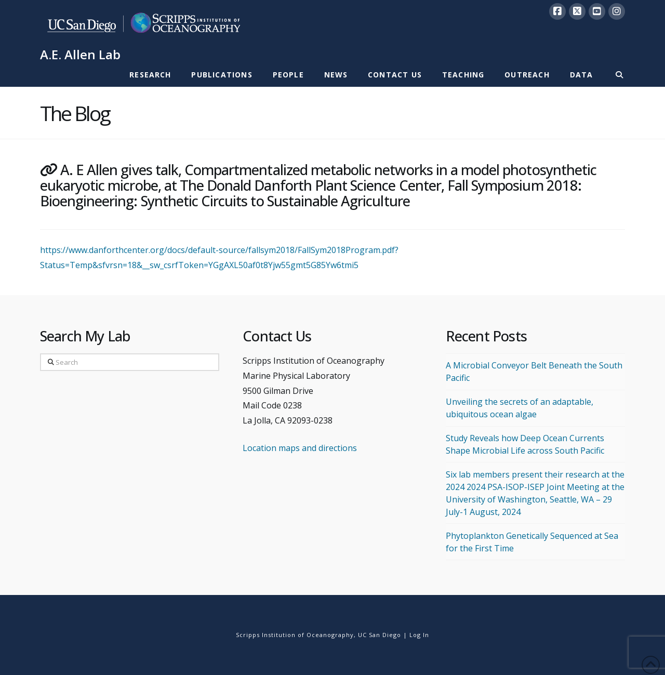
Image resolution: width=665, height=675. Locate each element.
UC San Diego (379, 635)
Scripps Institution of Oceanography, (296, 635)
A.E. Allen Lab (80, 54)
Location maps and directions (300, 448)
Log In (419, 635)
